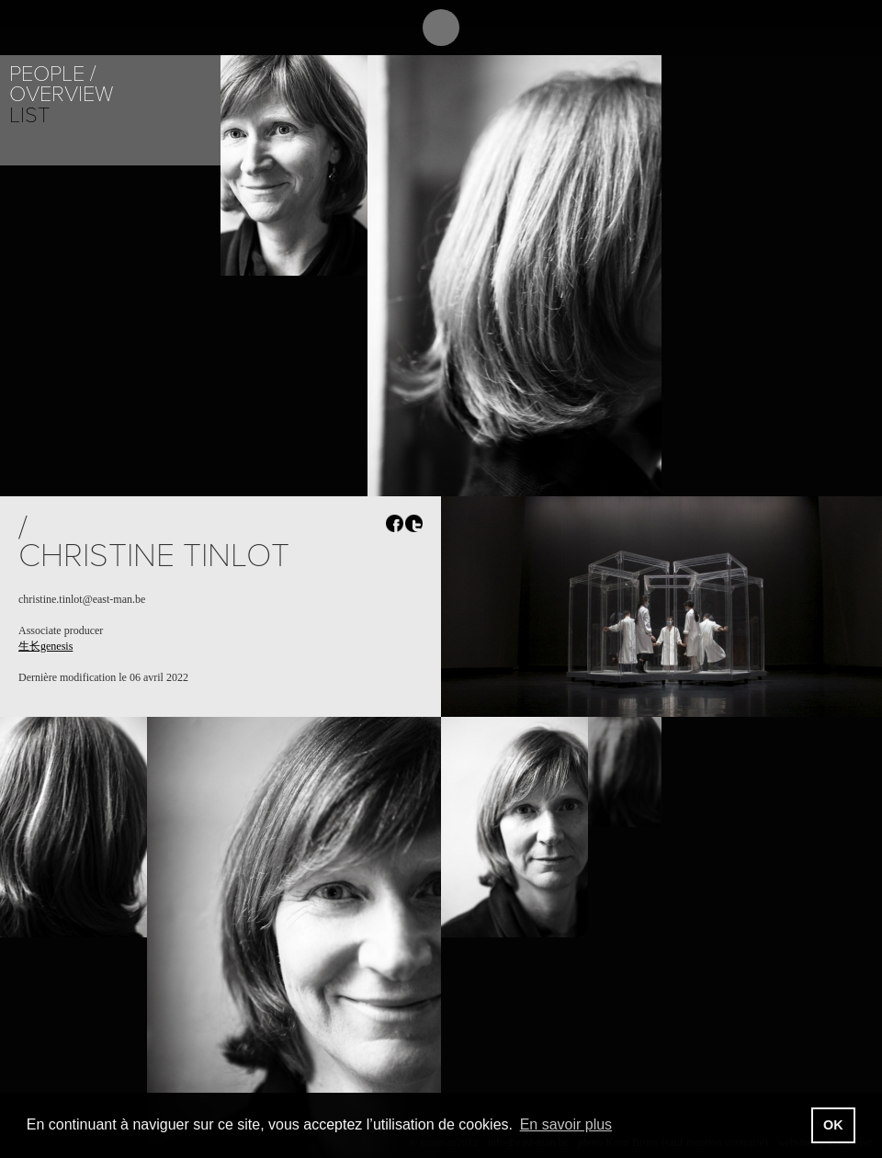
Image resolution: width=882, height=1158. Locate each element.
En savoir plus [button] (566, 1124)
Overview (61, 94)
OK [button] (833, 1125)
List (29, 115)
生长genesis (45, 646)
